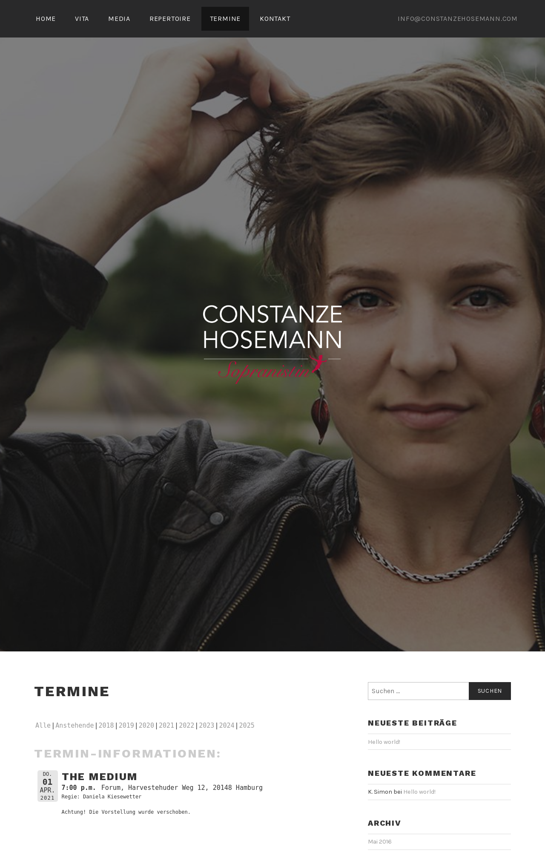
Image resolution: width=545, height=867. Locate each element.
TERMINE (225, 18)
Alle (43, 725)
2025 (247, 725)
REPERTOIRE (170, 18)
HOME (46, 18)
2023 (206, 725)
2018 (106, 725)
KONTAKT (275, 18)
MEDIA (119, 18)
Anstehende (74, 725)
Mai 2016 (380, 841)
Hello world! (384, 742)
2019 (126, 725)
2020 (146, 725)
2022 (186, 725)
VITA (82, 18)
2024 (226, 725)
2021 (166, 725)
